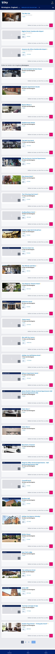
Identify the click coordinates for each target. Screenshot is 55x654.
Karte (23, 16)
